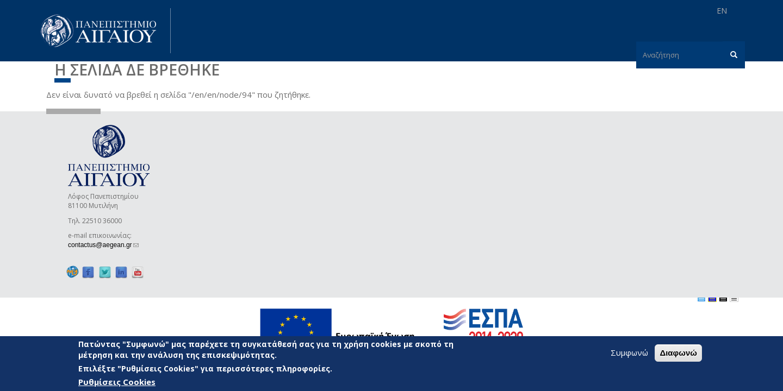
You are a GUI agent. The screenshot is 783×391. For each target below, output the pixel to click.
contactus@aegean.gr (103, 245)
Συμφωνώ (629, 353)
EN (722, 10)
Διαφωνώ (678, 353)
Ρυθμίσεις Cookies (117, 382)
